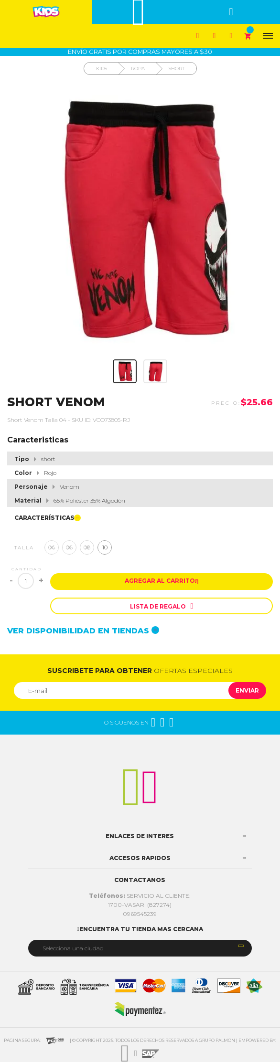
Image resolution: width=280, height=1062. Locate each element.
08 (87, 547)
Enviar (247, 690)
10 (105, 547)
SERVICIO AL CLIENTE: (140, 895)
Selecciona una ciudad (73, 948)
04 (51, 547)
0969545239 (140, 913)
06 (69, 547)
